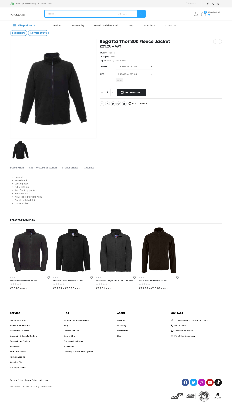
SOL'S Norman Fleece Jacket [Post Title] (153, 280)
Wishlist (191, 4)
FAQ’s (131, 25)
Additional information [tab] (43, 167)
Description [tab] (17, 167)
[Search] (141, 13)
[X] (213, 4)
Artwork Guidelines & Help (106, 25)
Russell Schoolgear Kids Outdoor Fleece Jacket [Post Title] (119, 280)
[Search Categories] (126, 13)
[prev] (215, 41)
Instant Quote (38, 33)
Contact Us (170, 25)
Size (102, 74)
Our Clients (149, 25)
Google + (118, 103)
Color (103, 66)
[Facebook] (208, 4)
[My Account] (196, 14)
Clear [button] (119, 80)
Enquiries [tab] (88, 167)
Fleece (112, 56)
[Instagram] (217, 4)
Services (57, 25)
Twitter (107, 103)
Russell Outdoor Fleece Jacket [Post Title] (68, 280)
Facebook (102, 103)
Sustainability (77, 25)
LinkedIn (113, 103)
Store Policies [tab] (70, 167)
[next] (220, 41)
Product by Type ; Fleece (115, 60)
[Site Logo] (17, 15)
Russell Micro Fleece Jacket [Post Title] (23, 280)
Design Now (18, 33)
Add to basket (133, 92)
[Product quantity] (107, 92)
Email (124, 103)
